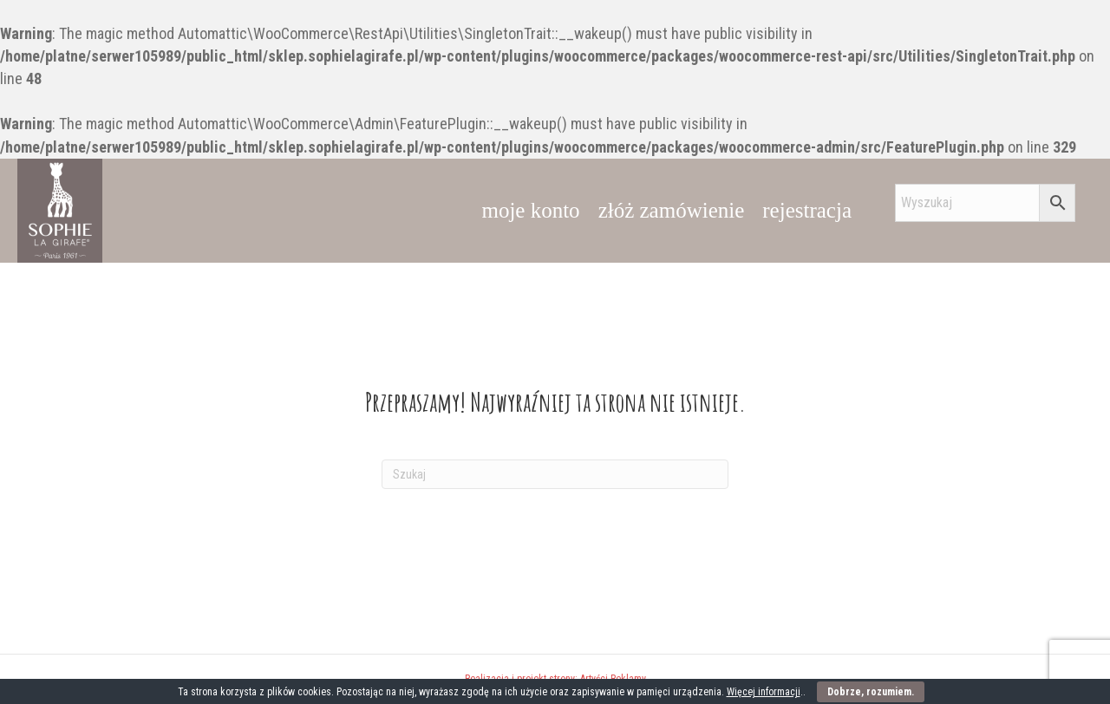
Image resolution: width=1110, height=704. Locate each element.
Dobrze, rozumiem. (870, 692)
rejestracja (807, 210)
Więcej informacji (763, 692)
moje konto (530, 210)
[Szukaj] (555, 474)
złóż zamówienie (671, 210)
